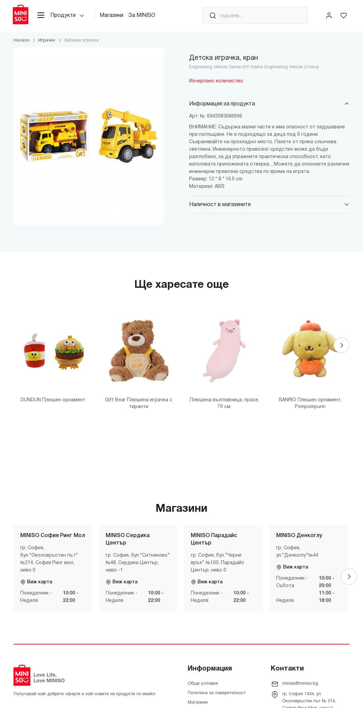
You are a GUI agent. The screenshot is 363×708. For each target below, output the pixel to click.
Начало (21, 42)
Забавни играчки (81, 42)
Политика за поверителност (216, 695)
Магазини (114, 16)
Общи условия (203, 685)
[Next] (341, 348)
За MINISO (144, 16)
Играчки (46, 42)
